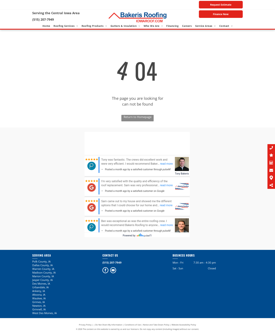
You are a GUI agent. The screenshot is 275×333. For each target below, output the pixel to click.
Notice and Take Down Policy (156, 324)
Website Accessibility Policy (184, 324)
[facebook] (105, 270)
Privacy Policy (85, 324)
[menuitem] (46, 26)
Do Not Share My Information (108, 324)
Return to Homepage (138, 117)
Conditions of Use (133, 324)
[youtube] (113, 270)
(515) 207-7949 (43, 19)
